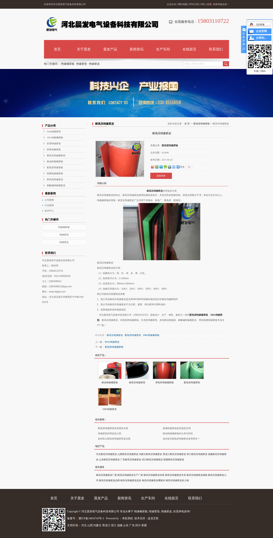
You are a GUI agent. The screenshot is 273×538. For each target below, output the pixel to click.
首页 (57, 49)
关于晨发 (84, 49)
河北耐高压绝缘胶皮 (106, 454)
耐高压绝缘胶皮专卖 (175, 475)
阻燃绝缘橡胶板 (55, 173)
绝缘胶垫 (81, 63)
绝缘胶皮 (94, 63)
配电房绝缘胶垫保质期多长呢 (113, 428)
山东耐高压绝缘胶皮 (109, 459)
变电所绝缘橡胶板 (164, 382)
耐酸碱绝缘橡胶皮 (56, 185)
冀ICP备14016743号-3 (92, 518)
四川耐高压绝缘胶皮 (152, 459)
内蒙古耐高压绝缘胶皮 (150, 454)
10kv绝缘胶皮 (110, 409)
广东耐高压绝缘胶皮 (130, 459)
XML (202, 4)
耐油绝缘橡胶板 (55, 161)
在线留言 (189, 49)
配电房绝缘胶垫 (133, 335)
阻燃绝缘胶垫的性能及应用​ (177, 428)
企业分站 (171, 4)
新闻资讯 (137, 49)
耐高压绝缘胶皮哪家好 (153, 480)
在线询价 (161, 175)
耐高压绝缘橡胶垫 (56, 155)
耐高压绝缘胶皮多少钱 (177, 480)
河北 (84, 525)
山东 (125, 525)
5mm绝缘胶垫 (54, 131)
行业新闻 (49, 205)
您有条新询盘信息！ (218, 4)
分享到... (261, 38)
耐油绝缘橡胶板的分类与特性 (178, 433)
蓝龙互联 (153, 518)
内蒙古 (97, 525)
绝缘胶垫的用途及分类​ (109, 433)
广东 (132, 525)
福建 (120, 525)
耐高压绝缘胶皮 (155, 191)
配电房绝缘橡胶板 (198, 315)
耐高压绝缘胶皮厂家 (106, 475)
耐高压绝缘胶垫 (137, 382)
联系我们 (216, 49)
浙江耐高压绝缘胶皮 (197, 454)
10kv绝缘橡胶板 (55, 137)
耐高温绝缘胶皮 (55, 179)
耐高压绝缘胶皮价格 (154, 475)
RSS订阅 (194, 4)
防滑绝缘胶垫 (54, 143)
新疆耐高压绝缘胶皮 (173, 459)
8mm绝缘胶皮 (112, 342)
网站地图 (182, 4)
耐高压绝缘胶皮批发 (130, 480)
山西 (90, 525)
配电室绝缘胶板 (55, 167)
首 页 (187, 123)
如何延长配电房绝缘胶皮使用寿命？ (181, 438)
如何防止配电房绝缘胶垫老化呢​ (114, 438)
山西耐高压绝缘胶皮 (127, 454)
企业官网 (261, 31)
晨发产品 (110, 49)
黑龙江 (106, 525)
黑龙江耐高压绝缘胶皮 (174, 454)
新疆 (144, 525)
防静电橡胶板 (54, 149)
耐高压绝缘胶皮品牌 (109, 480)
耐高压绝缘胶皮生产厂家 (130, 475)
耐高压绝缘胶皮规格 (197, 475)
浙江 (113, 525)
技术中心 (49, 210)
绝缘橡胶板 (67, 63)
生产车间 (163, 49)
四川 (138, 525)
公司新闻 (49, 200)
